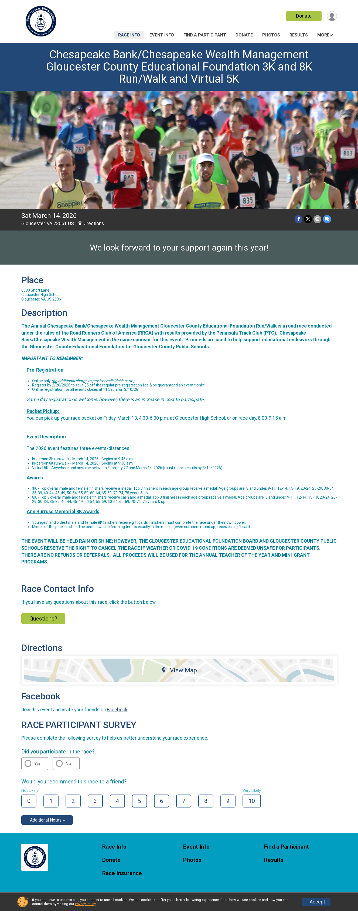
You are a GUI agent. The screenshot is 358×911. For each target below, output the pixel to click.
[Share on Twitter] (308, 219)
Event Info (161, 35)
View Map (179, 670)
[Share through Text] (327, 219)
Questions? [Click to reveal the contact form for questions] (43, 618)
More (323, 35)
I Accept (316, 902)
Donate (304, 16)
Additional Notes (46, 820)
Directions (93, 223)
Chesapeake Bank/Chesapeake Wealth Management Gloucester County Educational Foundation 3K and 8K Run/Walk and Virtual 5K (179, 66)
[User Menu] (332, 16)
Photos (271, 35)
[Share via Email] (317, 219)
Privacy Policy (85, 904)
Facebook (117, 709)
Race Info (129, 35)
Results (298, 35)
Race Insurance (122, 873)
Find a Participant (204, 35)
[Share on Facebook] (298, 219)
